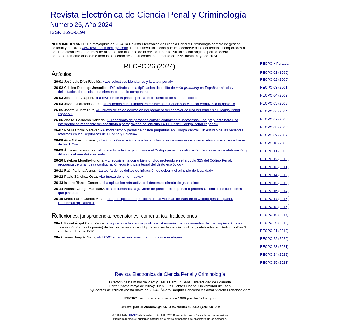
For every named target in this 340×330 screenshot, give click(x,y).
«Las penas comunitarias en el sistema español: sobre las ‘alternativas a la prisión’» (169, 104)
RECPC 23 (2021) (274, 247)
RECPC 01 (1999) (274, 73)
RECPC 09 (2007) (274, 135)
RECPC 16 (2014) (274, 191)
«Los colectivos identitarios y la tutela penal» (138, 82)
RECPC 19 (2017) (274, 215)
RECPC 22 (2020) (274, 239)
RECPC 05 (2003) (274, 103)
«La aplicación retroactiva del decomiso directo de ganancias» (151, 183)
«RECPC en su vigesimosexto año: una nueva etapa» (139, 237)
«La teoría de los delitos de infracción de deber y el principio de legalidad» (155, 170)
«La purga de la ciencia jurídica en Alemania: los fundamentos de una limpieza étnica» (174, 223)
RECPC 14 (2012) (274, 175)
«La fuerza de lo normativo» (121, 177)
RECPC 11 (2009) (274, 151)
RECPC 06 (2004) (274, 111)
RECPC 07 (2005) (274, 119)
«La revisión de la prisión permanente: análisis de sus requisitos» (146, 98)
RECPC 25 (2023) (274, 262)
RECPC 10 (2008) (274, 143)
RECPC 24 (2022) (274, 255)
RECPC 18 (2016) (274, 207)
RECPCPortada (274, 64)
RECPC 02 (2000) (274, 79)
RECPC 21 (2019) (274, 231)
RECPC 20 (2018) (274, 223)
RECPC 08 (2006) (274, 127)
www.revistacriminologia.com (104, 48)
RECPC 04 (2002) (274, 95)
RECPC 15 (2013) (274, 183)
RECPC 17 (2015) (274, 199)
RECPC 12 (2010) (274, 159)
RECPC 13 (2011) (274, 167)
